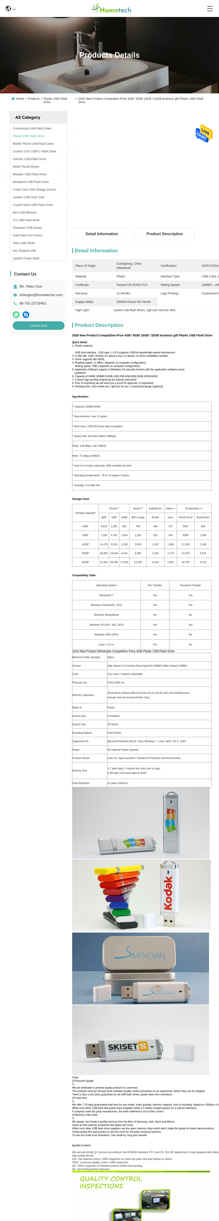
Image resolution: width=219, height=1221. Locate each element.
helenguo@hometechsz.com (41, 295)
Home (20, 98)
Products (34, 98)
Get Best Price (206, 214)
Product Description (164, 234)
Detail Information (102, 234)
